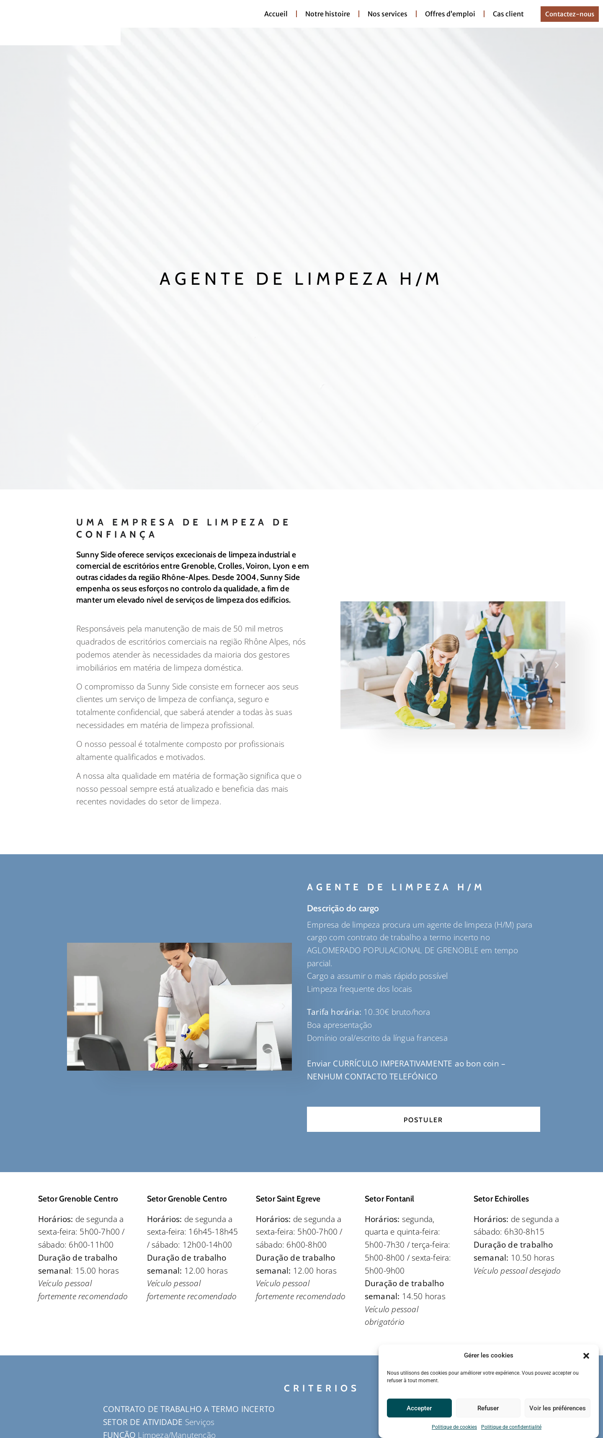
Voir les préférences (557, 1408)
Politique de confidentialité (511, 1427)
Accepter (419, 1408)
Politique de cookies (454, 1427)
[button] (586, 1354)
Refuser (488, 1408)
